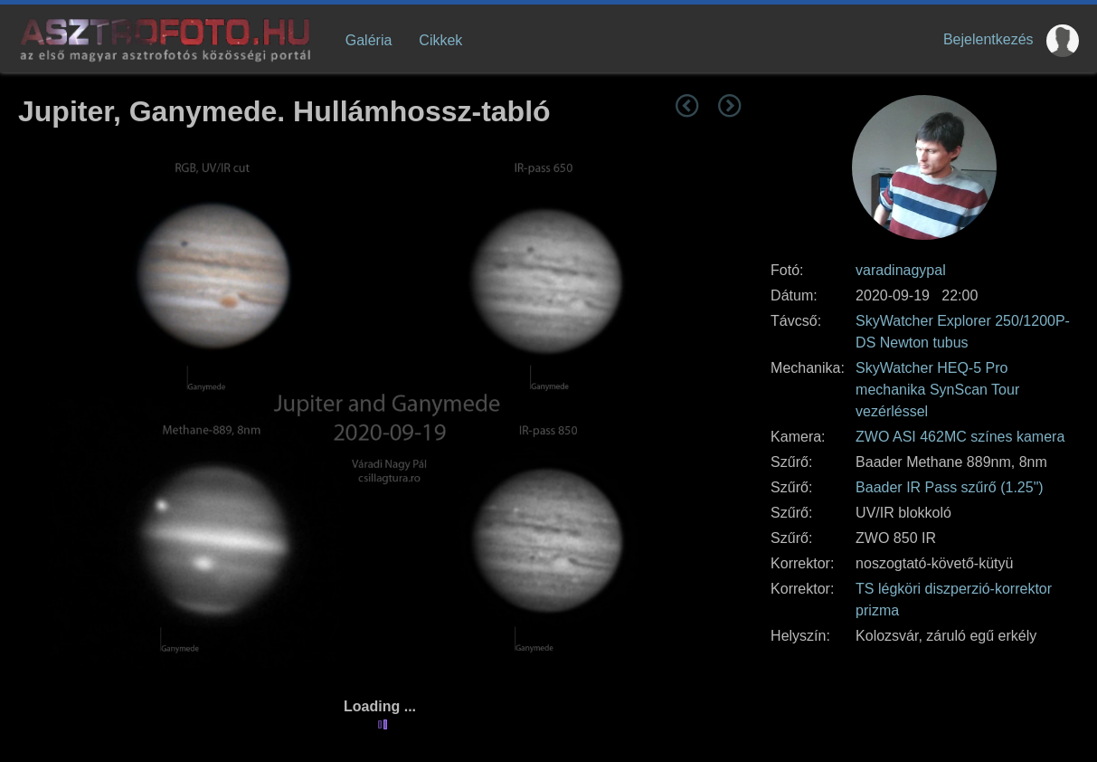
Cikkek (440, 40)
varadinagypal (901, 270)
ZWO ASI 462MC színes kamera (960, 436)
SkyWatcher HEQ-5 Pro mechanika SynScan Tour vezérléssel (937, 389)
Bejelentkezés (988, 39)
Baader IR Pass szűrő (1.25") (950, 487)
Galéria (368, 40)
